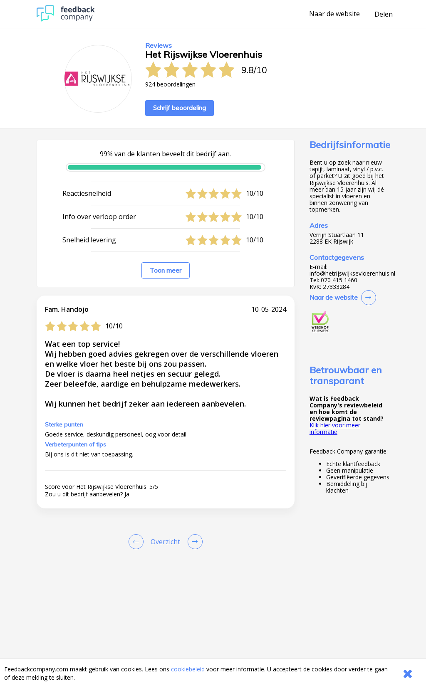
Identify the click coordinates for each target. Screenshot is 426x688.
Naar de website (334, 14)
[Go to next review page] (193, 541)
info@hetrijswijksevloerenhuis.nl (352, 273)
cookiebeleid (188, 669)
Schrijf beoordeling (179, 108)
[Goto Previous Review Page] (138, 541)
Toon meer (165, 270)
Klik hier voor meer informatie (335, 428)
